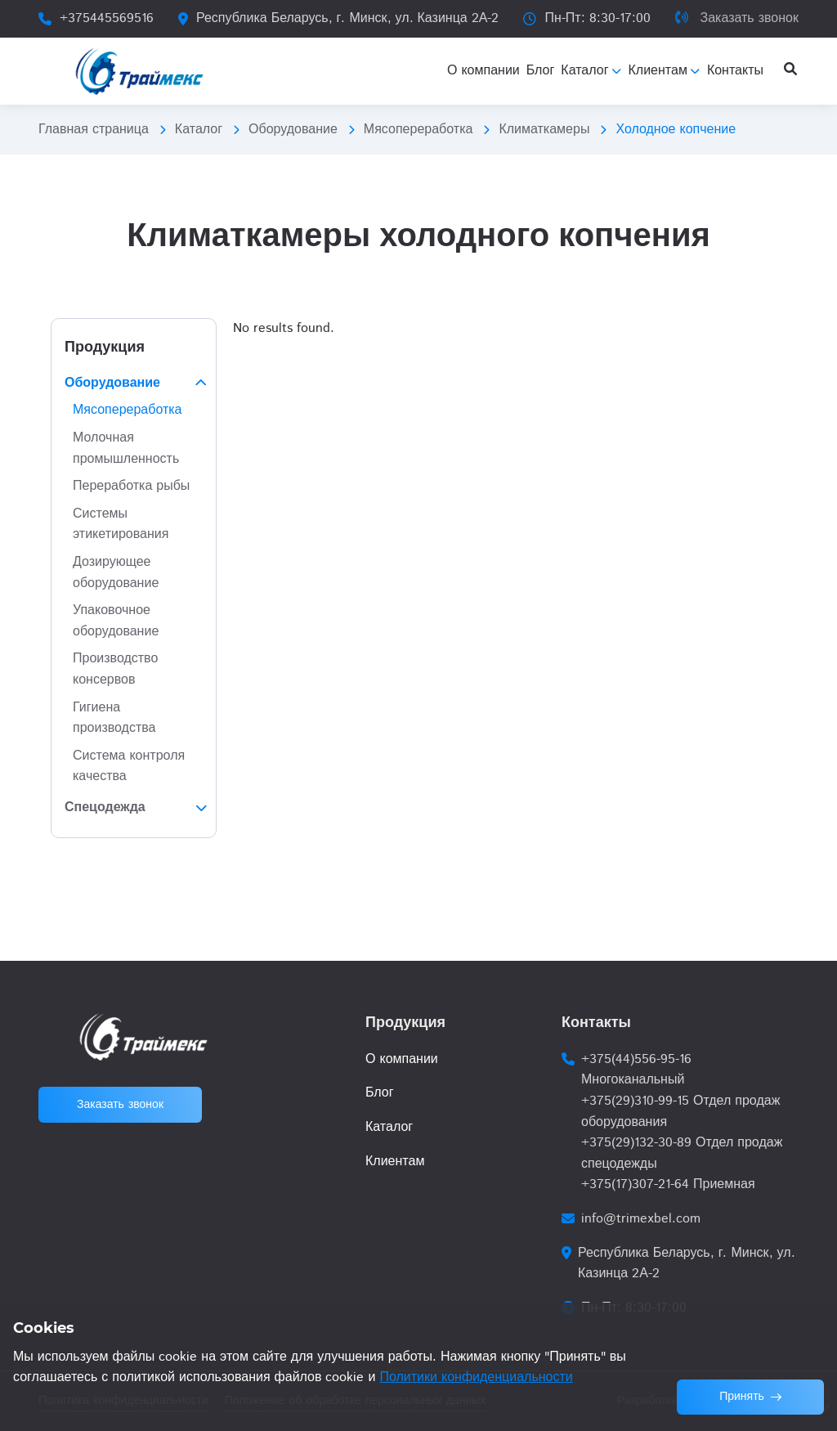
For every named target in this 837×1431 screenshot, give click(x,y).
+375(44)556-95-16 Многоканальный (636, 1070)
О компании (401, 1059)
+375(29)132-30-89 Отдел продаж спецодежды (681, 1153)
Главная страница (93, 129)
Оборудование (293, 129)
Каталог (198, 129)
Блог (379, 1092)
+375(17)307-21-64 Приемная (668, 1184)
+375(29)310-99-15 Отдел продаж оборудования (680, 1112)
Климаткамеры (544, 129)
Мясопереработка (418, 129)
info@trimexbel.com (640, 1218)
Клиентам (394, 1161)
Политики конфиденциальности (475, 1377)
